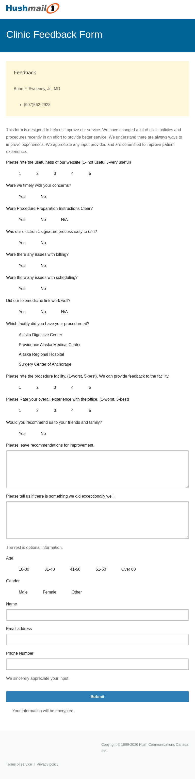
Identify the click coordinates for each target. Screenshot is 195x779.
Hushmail (25, 745)
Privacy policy (47, 764)
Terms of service (19, 764)
